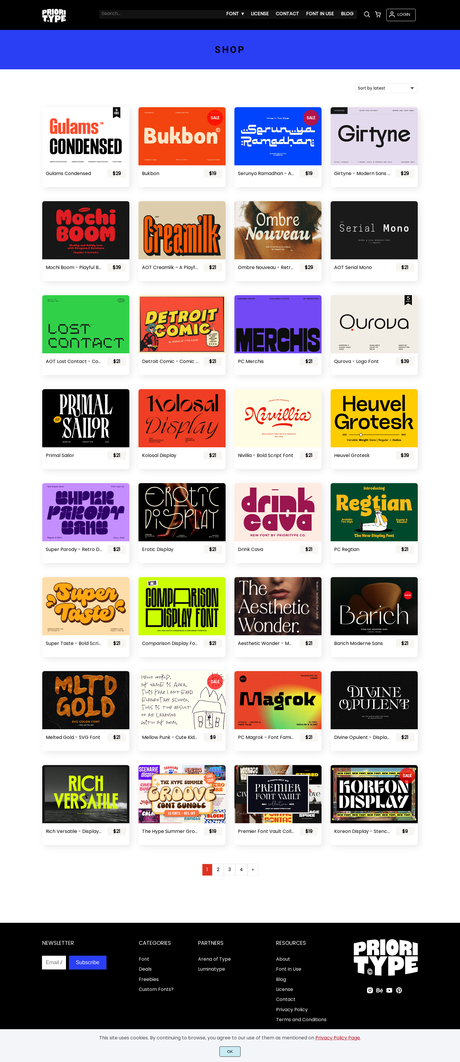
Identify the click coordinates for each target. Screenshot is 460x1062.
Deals (145, 969)
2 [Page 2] (218, 869)
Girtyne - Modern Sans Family (362, 173)
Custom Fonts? (156, 989)
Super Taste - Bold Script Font (74, 643)
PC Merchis (251, 361)
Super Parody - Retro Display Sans (74, 549)
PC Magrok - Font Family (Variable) (266, 737)
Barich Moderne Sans (358, 643)
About (283, 959)
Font (144, 959)
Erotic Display (157, 549)
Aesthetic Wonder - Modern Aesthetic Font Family (266, 643)
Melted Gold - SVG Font (73, 737)
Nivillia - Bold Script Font (265, 455)
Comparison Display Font (170, 643)
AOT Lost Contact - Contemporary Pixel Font (74, 361)
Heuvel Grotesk (352, 455)
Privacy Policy (292, 1009)
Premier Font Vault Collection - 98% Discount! (266, 831)
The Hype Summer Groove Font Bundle (170, 831)
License (284, 989)
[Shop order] (386, 88)
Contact (285, 999)
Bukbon (150, 173)
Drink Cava (250, 549)
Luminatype (211, 969)
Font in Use (288, 969)
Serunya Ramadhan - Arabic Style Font (266, 173)
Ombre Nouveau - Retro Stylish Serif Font (266, 267)
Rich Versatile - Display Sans (74, 831)
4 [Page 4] (241, 869)
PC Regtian (346, 549)
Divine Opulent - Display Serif (362, 737)
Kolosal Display (159, 455)
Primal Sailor (60, 455)
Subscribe (87, 962)
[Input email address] (54, 962)
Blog (281, 979)
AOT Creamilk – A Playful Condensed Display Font (170, 267)
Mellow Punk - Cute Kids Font (170, 737)
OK (230, 1051)
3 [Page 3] (229, 869)
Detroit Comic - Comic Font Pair (170, 361)
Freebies (149, 979)
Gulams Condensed (68, 173)
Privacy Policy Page (337, 1037)
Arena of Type (214, 959)
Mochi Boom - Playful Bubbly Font (74, 267)
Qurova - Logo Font (356, 361)
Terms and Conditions (301, 1019)
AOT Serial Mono (353, 267)
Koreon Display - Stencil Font (362, 831)
